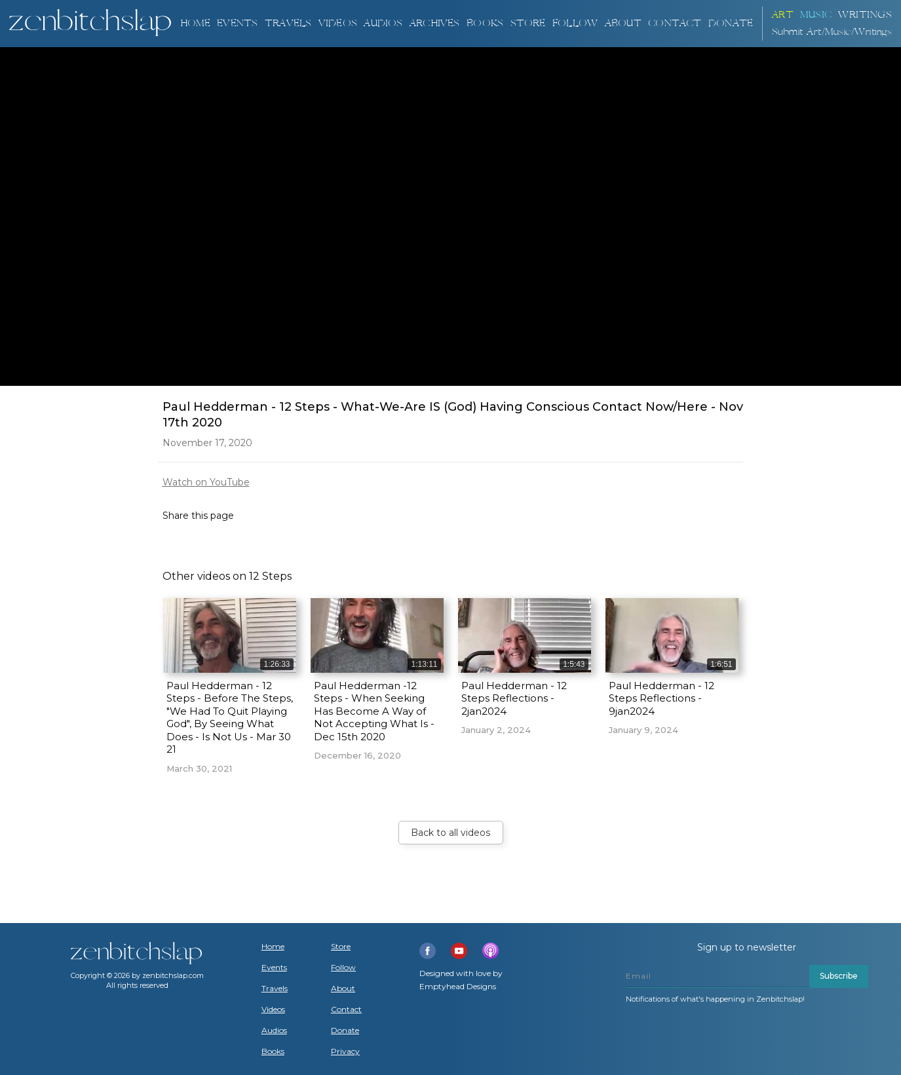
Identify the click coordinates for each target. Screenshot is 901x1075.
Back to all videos (450, 833)
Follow (575, 23)
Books (272, 1051)
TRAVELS (288, 23)
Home (195, 23)
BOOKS (485, 23)
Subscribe (839, 976)
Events (237, 23)
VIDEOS (337, 23)
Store (528, 23)
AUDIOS (383, 23)
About (623, 23)
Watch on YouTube (206, 482)
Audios (274, 1030)
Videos (273, 1009)
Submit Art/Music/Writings (832, 31)
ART (783, 14)
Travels (274, 988)
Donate (345, 1030)
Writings (865, 14)
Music (816, 14)
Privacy (345, 1051)
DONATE (730, 23)
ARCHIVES (435, 23)
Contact (674, 23)
